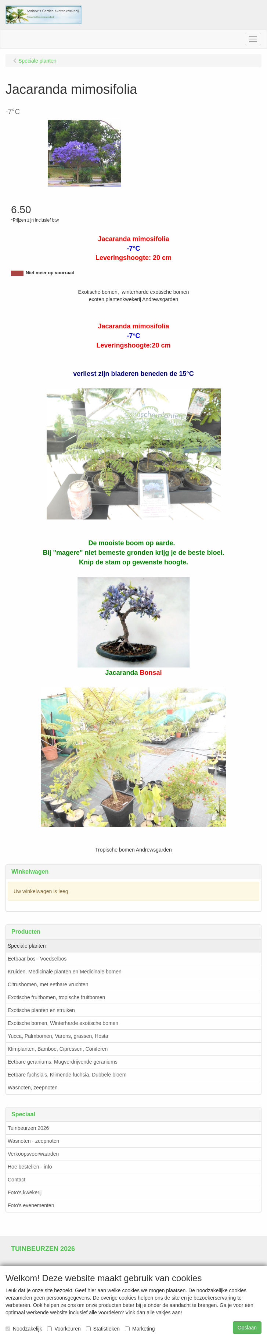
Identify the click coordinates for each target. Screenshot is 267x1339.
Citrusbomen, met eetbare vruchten (48, 984)
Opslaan (247, 1328)
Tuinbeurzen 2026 (28, 1128)
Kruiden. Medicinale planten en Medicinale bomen (65, 972)
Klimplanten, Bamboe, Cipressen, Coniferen (58, 1049)
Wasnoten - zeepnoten (33, 1141)
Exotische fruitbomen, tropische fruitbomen (56, 997)
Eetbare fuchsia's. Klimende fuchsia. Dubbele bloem (67, 1075)
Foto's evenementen (31, 1205)
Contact (16, 1180)
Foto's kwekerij (25, 1192)
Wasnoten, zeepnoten (33, 1087)
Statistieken (103, 1329)
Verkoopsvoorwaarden (33, 1154)
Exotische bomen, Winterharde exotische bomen (63, 1023)
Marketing (140, 1329)
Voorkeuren (64, 1329)
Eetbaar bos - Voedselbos (37, 959)
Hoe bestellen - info (30, 1167)
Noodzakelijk (24, 1329)
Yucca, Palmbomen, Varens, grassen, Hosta (58, 1036)
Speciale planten (27, 946)
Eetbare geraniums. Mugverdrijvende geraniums (63, 1062)
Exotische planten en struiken (41, 1010)
